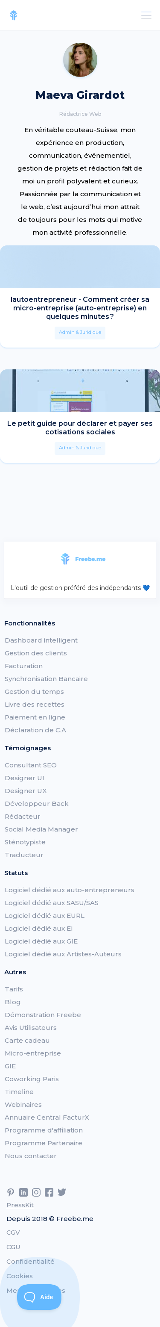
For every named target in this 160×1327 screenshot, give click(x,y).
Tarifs (14, 989)
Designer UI (24, 778)
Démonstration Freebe (43, 1015)
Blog (13, 1002)
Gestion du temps (34, 691)
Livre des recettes (34, 704)
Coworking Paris (32, 1079)
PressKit (20, 1205)
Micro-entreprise (33, 1053)
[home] (13, 15)
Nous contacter (31, 1156)
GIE (10, 1066)
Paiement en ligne (35, 717)
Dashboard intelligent (41, 640)
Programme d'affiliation (44, 1130)
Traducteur (24, 855)
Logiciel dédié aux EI (39, 928)
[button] (144, 15)
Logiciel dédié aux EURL (44, 915)
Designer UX (26, 791)
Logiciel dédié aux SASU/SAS (52, 903)
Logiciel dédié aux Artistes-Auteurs (63, 954)
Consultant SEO (31, 765)
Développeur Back (37, 803)
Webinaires (23, 1104)
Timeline (19, 1092)
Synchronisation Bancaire (46, 679)
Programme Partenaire (43, 1143)
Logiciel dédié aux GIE (41, 941)
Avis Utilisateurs (31, 1027)
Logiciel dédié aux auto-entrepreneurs (69, 890)
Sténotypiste (25, 842)
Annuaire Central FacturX (47, 1117)
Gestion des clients (36, 653)
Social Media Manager (41, 829)
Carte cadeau (27, 1040)
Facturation (24, 666)
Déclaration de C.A (35, 730)
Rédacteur (23, 816)
